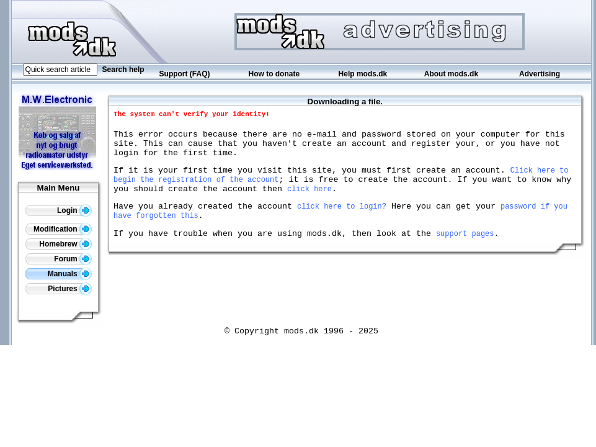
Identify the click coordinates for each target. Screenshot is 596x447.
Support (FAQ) (184, 74)
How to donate (274, 74)
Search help (123, 69)
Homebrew (65, 244)
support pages (465, 251)
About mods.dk (451, 74)
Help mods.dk (363, 74)
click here (309, 201)
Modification (62, 229)
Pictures (70, 288)
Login (74, 210)
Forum (73, 259)
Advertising (539, 74)
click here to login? (341, 220)
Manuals (70, 273)
